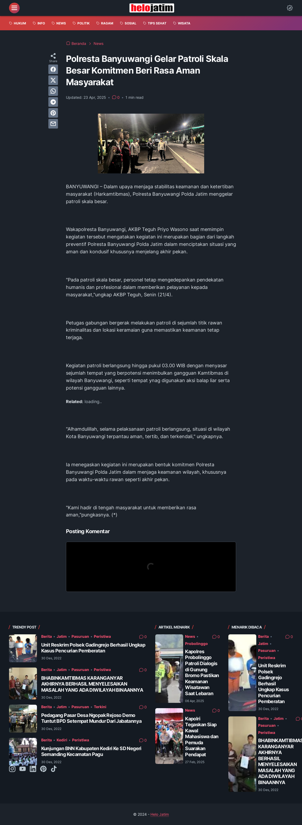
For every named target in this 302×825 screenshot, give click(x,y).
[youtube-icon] (22, 769)
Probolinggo (196, 643)
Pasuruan (80, 636)
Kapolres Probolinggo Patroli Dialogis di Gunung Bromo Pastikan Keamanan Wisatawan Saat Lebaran (202, 672)
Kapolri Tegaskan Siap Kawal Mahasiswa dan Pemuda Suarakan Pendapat (201, 736)
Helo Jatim (159, 814)
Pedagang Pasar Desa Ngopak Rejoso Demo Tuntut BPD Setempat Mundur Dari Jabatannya (91, 718)
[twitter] (53, 80)
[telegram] (53, 102)
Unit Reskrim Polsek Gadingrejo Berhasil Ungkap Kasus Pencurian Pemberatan (93, 648)
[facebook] (53, 69)
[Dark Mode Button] (290, 8)
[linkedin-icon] (33, 769)
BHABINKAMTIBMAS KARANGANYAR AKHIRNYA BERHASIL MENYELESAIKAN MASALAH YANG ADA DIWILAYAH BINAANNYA (92, 684)
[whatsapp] (53, 91)
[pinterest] (53, 113)
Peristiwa (102, 636)
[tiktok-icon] (54, 769)
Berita (46, 636)
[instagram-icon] (12, 769)
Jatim (62, 636)
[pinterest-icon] (43, 769)
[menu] (14, 8)
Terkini (100, 706)
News (190, 636)
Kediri (62, 740)
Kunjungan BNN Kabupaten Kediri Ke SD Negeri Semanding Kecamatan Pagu (91, 751)
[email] (53, 124)
